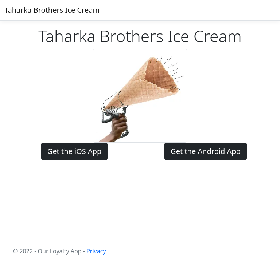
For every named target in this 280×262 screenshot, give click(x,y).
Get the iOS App (74, 151)
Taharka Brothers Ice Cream (52, 10)
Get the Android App (206, 151)
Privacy (96, 251)
